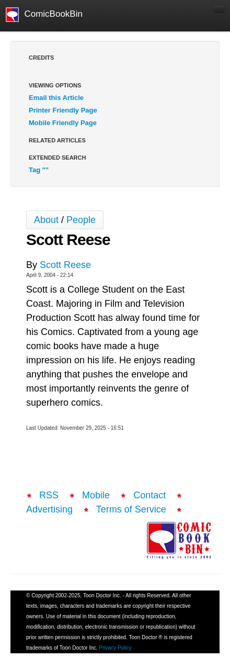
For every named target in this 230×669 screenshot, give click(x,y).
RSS (49, 495)
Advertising (49, 509)
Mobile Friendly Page (63, 123)
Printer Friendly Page (63, 110)
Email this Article (56, 98)
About (46, 220)
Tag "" (39, 170)
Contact (149, 495)
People (81, 220)
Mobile (96, 495)
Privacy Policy (115, 648)
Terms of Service (131, 509)
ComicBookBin (44, 14)
